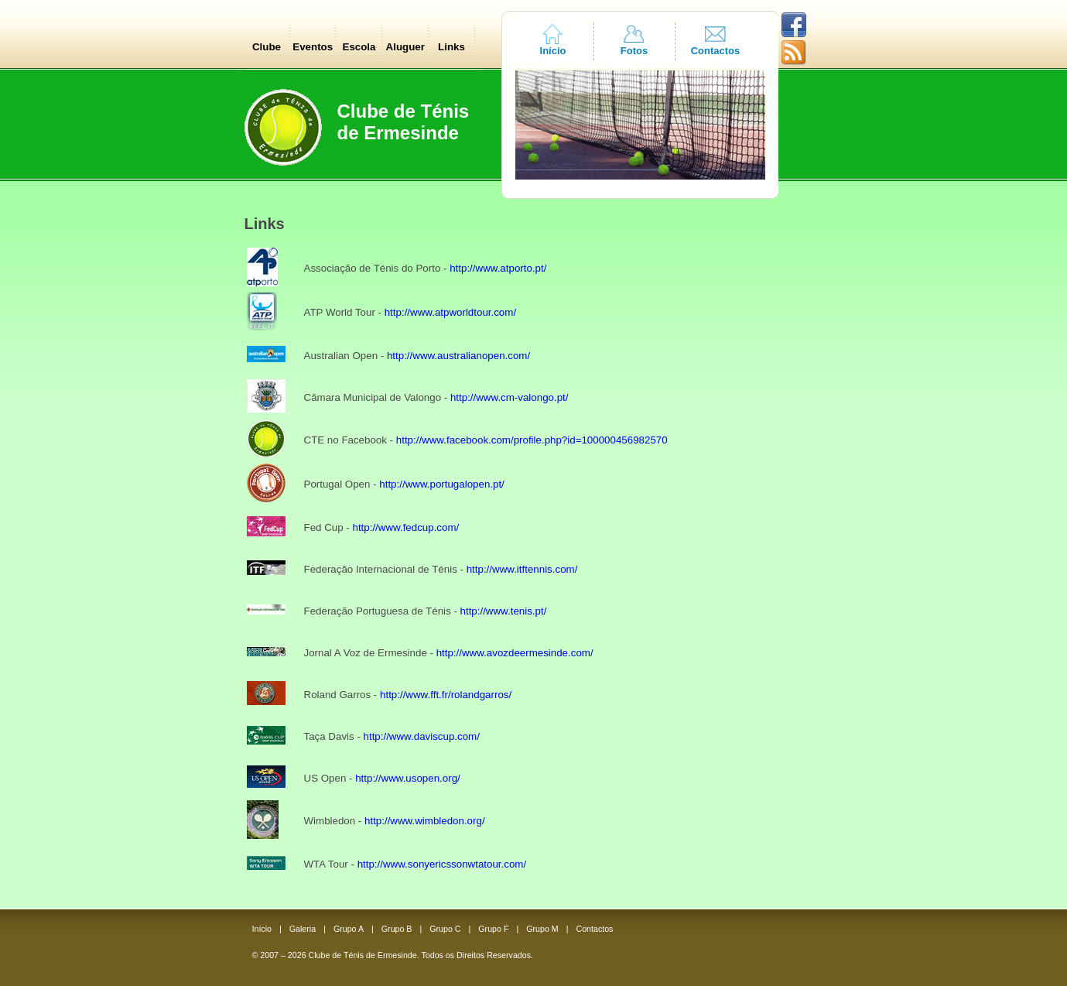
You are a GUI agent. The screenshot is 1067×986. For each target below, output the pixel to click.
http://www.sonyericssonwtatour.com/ (442, 864)
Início (553, 50)
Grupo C (444, 928)
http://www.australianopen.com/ (458, 355)
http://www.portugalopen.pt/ (441, 484)
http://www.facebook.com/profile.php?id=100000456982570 (532, 440)
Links (451, 47)
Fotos (634, 50)
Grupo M (542, 928)
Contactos (715, 50)
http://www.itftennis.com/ (522, 569)
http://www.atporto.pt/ (498, 268)
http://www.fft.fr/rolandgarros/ (445, 694)
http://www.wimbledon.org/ (424, 821)
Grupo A (348, 928)
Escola (359, 47)
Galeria (302, 928)
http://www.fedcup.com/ (405, 527)
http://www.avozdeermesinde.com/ (514, 653)
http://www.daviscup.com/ (422, 736)
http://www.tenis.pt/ (503, 611)
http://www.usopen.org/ (407, 778)
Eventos (312, 47)
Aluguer (405, 47)
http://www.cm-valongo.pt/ (509, 397)
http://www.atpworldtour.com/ (450, 312)
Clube (266, 47)
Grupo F (493, 928)
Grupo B (396, 928)
